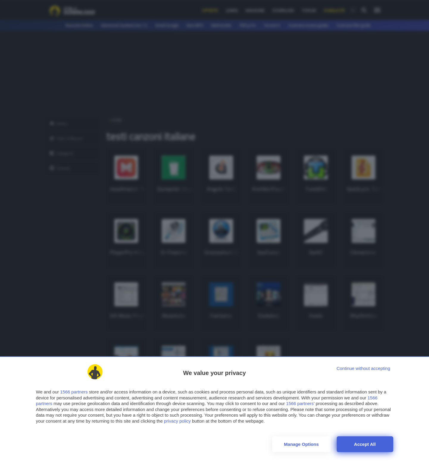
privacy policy (177, 421)
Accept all (365, 444)
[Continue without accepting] (363, 368)
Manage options (301, 444)
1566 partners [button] (74, 391)
